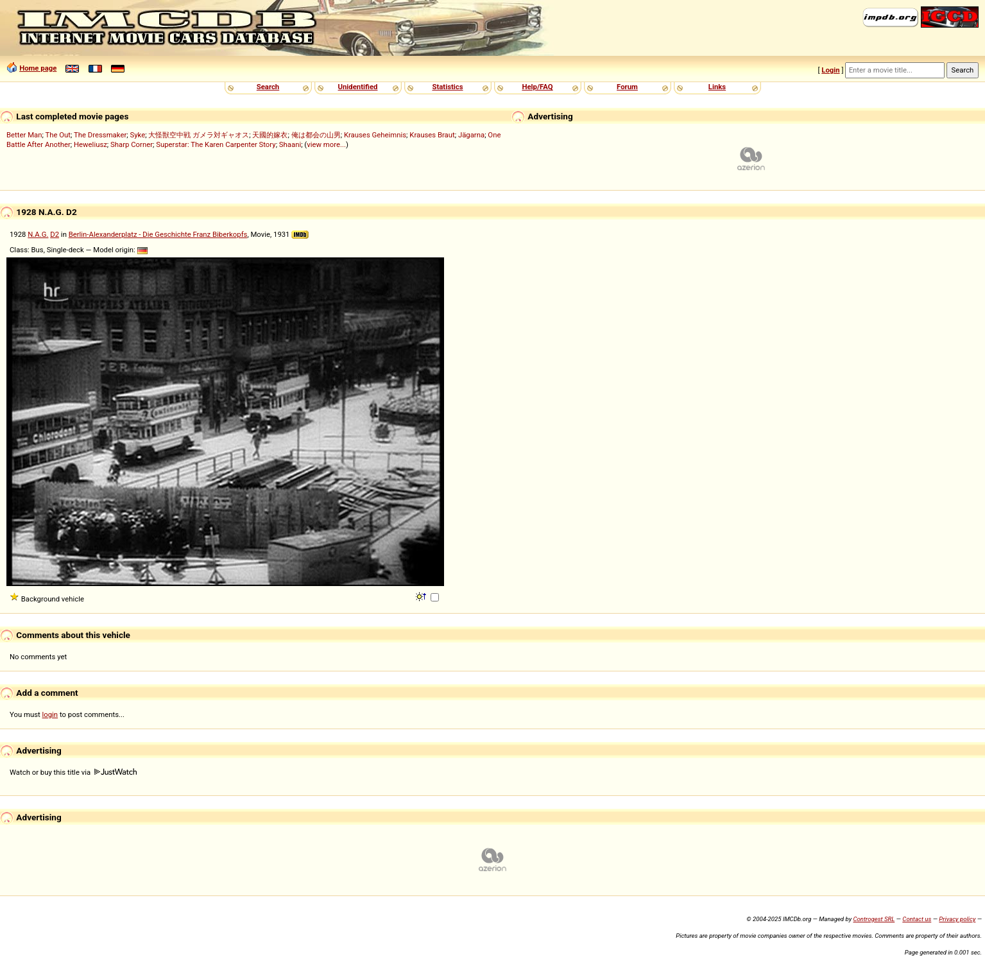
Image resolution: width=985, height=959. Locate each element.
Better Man (24, 134)
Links (717, 86)
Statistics (447, 86)
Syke (137, 134)
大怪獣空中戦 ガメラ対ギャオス (198, 134)
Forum (627, 86)
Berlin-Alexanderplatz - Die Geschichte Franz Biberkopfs (158, 234)
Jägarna (471, 134)
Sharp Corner (131, 144)
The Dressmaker (100, 134)
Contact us (916, 918)
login (50, 714)
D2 (54, 234)
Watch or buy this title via (73, 772)
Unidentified (358, 86)
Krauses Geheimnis (375, 134)
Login (830, 69)
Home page (37, 68)
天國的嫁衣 (269, 134)
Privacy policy (957, 918)
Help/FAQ (537, 86)
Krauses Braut (431, 134)
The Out (58, 134)
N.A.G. (38, 234)
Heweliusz (90, 144)
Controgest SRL (874, 918)
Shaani (290, 144)
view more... (326, 144)
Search (268, 86)
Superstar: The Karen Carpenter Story (215, 144)
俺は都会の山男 (316, 134)
